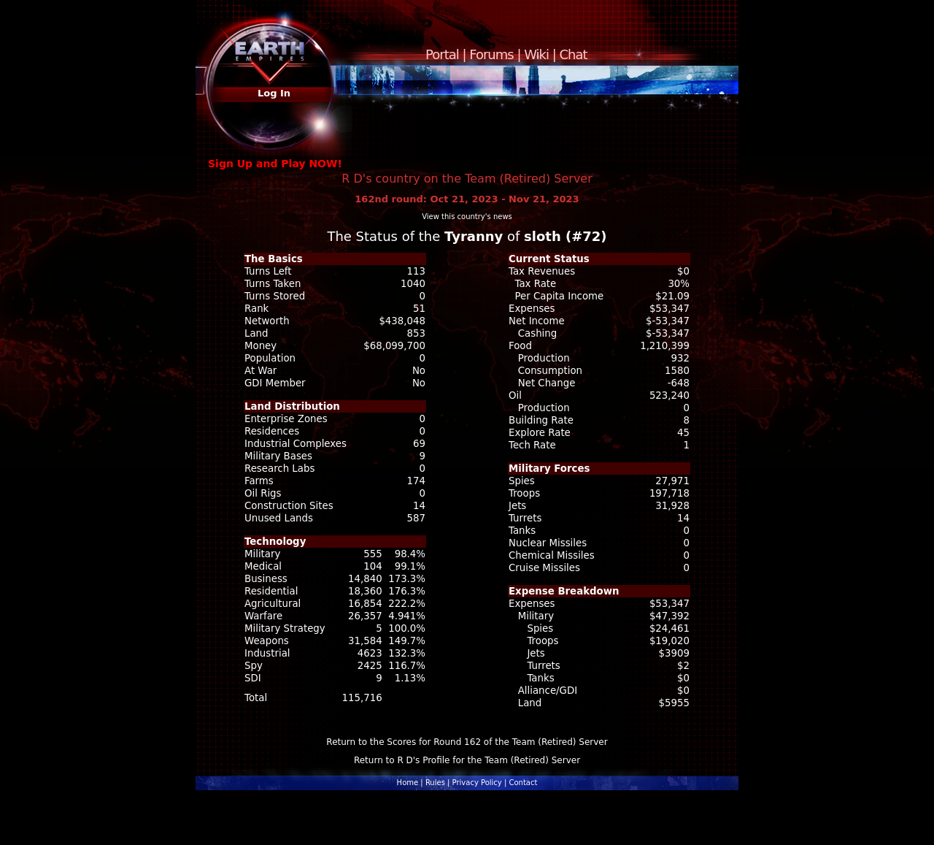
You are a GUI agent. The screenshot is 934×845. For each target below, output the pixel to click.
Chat (573, 54)
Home (408, 783)
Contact (523, 783)
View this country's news (467, 217)
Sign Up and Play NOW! (275, 163)
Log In (274, 93)
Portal (442, 54)
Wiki (536, 54)
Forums (491, 54)
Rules (435, 783)
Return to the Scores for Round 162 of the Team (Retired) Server (466, 742)
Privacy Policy (477, 783)
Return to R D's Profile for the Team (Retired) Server (467, 760)
